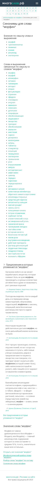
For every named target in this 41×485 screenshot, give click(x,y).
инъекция (12, 151)
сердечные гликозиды (17, 248)
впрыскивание (14, 164)
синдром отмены (15, 251)
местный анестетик (16, 253)
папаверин (13, 83)
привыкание (13, 159)
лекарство (12, 121)
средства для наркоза (17, 200)
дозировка (13, 137)
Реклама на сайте (27, 477)
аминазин (12, 105)
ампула (11, 167)
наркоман (12, 181)
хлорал (11, 89)
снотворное (13, 55)
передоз (11, 178)
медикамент (13, 118)
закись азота (13, 208)
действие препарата (17, 243)
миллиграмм (13, 140)
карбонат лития (15, 216)
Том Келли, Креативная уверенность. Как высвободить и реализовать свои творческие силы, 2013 (20, 319)
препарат (12, 124)
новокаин (12, 108)
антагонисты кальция (17, 202)
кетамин (12, 81)
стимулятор (13, 148)
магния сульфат (15, 205)
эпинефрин (13, 100)
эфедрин (12, 97)
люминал (12, 47)
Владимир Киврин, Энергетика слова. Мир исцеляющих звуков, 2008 (21, 290)
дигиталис (12, 110)
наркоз (11, 135)
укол (10, 162)
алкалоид (12, 52)
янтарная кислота (16, 232)
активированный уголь (18, 221)
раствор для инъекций (18, 245)
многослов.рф (8, 17)
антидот (12, 86)
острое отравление (16, 213)
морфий (11, 42)
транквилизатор (15, 44)
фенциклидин (14, 91)
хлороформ (13, 113)
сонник (11, 50)
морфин (19, 17)
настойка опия (14, 229)
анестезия (12, 132)
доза (10, 186)
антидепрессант (15, 170)
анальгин (12, 129)
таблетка (12, 145)
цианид (11, 175)
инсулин (11, 102)
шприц (11, 143)
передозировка (15, 183)
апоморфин (13, 78)
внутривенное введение (19, 240)
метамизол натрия (16, 189)
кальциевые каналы (17, 210)
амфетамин (13, 172)
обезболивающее (16, 116)
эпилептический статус (18, 218)
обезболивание (15, 127)
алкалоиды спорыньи (17, 197)
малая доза (13, 237)
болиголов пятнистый (17, 235)
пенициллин (13, 154)
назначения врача (16, 224)
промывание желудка (17, 226)
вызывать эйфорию (16, 256)
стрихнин (12, 94)
